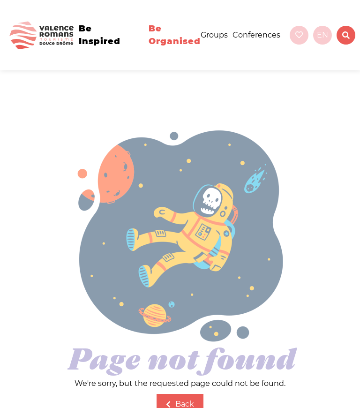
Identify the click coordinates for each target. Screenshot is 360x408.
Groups (214, 34)
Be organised (175, 34)
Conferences (256, 34)
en (322, 34)
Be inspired (99, 34)
